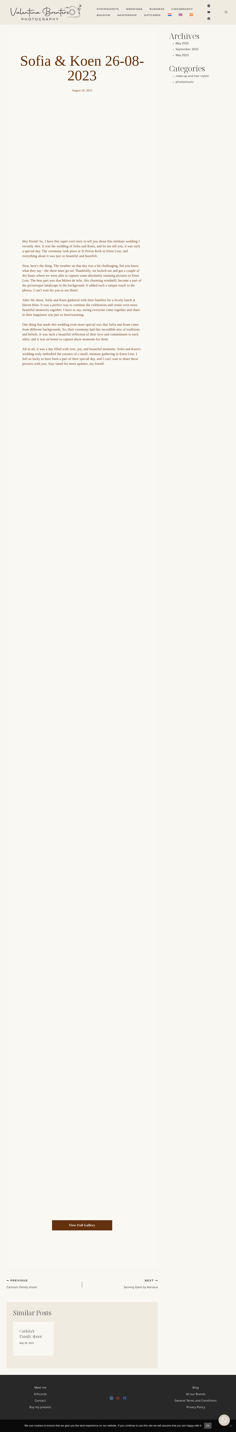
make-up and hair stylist (192, 76)
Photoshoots (108, 9)
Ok (208, 1425)
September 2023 (187, 49)
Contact (40, 1401)
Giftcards (152, 15)
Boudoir (103, 15)
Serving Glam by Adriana (121, 1284)
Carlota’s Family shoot (43, 1284)
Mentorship (127, 15)
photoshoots (185, 82)
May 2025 (182, 44)
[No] (231, 1426)
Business (157, 9)
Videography (182, 9)
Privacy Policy (195, 1407)
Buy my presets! (40, 1407)
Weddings (134, 9)
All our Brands (196, 1394)
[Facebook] (208, 18)
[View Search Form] (226, 12)
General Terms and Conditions (196, 1401)
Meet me (40, 1388)
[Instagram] (208, 6)
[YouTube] (208, 12)
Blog (195, 1388)
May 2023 (182, 55)
